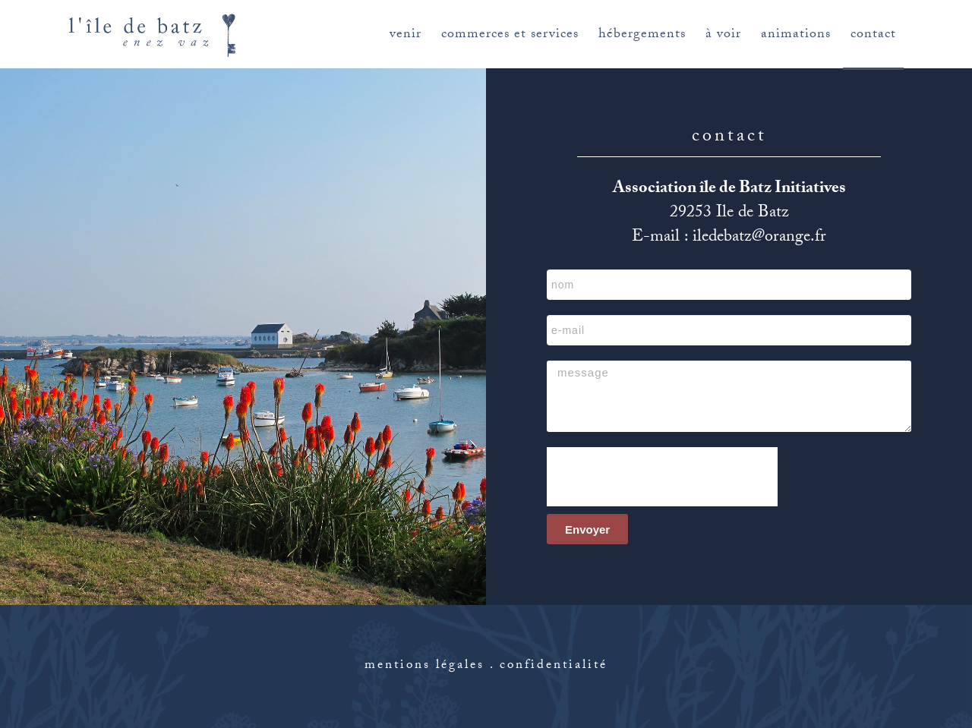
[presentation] (662, 476)
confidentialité (554, 666)
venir (405, 35)
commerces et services (510, 35)
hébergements (642, 35)
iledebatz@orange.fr (759, 238)
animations (796, 35)
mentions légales (424, 666)
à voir (723, 35)
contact (873, 35)
